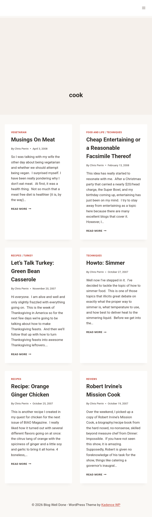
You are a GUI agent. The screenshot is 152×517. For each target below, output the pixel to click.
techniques (114, 132)
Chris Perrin (21, 148)
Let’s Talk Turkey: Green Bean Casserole (32, 271)
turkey (28, 255)
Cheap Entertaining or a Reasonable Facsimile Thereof (113, 147)
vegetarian (19, 132)
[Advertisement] (76, 45)
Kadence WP (110, 505)
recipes (16, 255)
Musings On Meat (33, 139)
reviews (91, 379)
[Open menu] (143, 8)
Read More (21, 208)
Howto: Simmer (105, 263)
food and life (95, 132)
